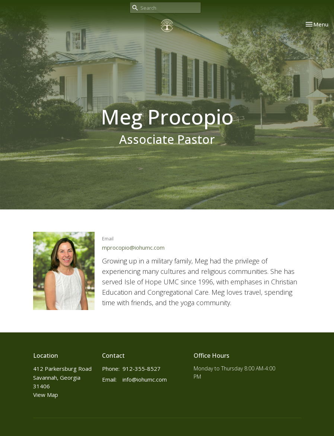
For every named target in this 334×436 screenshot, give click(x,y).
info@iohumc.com (145, 379)
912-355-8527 (141, 368)
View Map (45, 394)
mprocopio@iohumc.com (133, 247)
